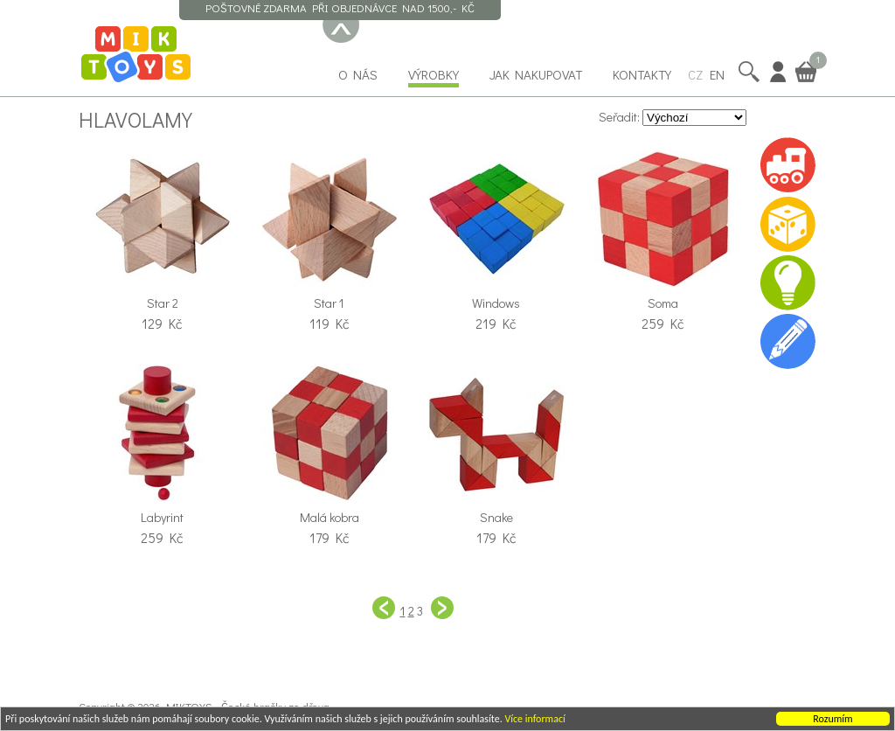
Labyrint (162, 517)
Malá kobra (329, 517)
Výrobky (433, 74)
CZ (695, 74)
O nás (358, 74)
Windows (496, 303)
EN (717, 74)
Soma (663, 303)
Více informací (534, 720)
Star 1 (329, 303)
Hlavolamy (135, 119)
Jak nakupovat (535, 74)
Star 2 (162, 303)
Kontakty (642, 74)
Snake (496, 517)
